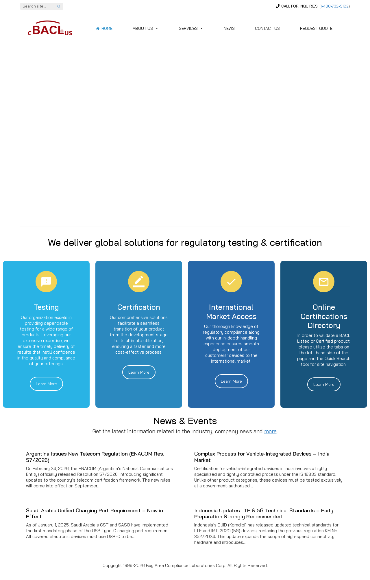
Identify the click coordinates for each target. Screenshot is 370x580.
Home (106, 28)
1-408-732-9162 (335, 6)
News (229, 28)
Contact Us (267, 28)
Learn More (46, 383)
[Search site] (58, 6)
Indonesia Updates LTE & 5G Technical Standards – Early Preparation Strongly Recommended (263, 513)
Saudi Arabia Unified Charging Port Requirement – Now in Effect (94, 513)
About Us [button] (146, 28)
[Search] (37, 6)
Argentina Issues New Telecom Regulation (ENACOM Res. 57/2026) (95, 456)
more (270, 431)
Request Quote (316, 28)
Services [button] (191, 28)
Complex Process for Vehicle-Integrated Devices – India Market (262, 456)
